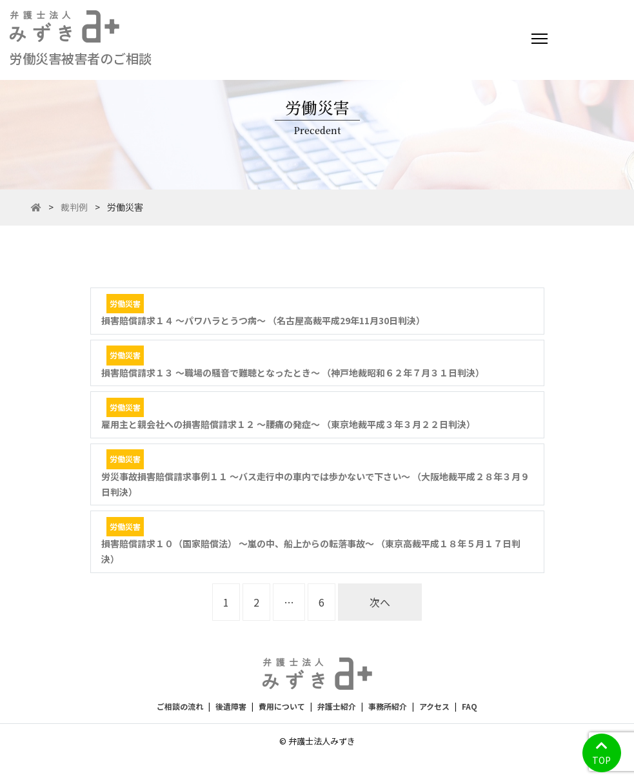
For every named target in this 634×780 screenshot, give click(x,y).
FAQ (469, 706)
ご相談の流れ (180, 706)
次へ (380, 602)
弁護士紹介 (336, 706)
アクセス (434, 706)
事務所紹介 (387, 706)
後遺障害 (230, 706)
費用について (282, 706)
